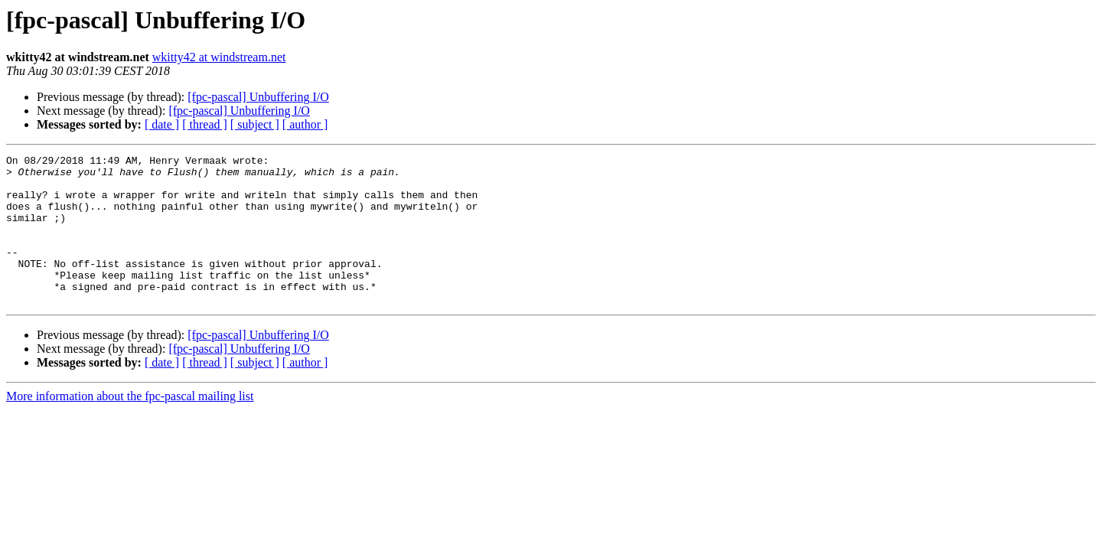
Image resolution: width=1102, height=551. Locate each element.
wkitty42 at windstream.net (219, 57)
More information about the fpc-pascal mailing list (129, 425)
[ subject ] (254, 124)
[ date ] (162, 124)
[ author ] (305, 124)
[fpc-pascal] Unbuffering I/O (258, 96)
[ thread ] (204, 124)
